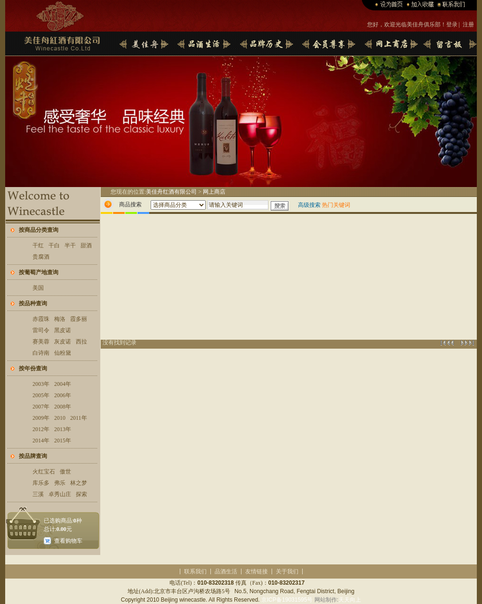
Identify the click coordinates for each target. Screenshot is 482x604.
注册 (468, 24)
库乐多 (40, 483)
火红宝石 (43, 471)
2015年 (62, 440)
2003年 (40, 384)
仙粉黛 (62, 353)
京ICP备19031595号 (287, 599)
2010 (59, 418)
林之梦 (78, 483)
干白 (54, 245)
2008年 (62, 406)
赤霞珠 (40, 319)
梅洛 (59, 319)
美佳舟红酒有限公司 (171, 191)
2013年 (62, 429)
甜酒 (86, 245)
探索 (81, 494)
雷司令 (40, 330)
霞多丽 (78, 319)
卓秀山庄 (59, 494)
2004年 (62, 384)
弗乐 (59, 483)
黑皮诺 (62, 330)
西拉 (81, 341)
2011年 (78, 418)
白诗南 (40, 353)
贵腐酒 (40, 256)
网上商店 (214, 191)
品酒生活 (226, 571)
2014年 (40, 440)
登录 (452, 24)
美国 (38, 288)
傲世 (65, 471)
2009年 (40, 418)
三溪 (38, 494)
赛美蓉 (40, 341)
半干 (70, 245)
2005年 (40, 395)
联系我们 (195, 571)
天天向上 (349, 599)
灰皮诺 (62, 341)
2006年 (62, 395)
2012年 (40, 429)
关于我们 (287, 571)
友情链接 (256, 571)
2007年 (40, 406)
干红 (38, 245)
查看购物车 (68, 541)
